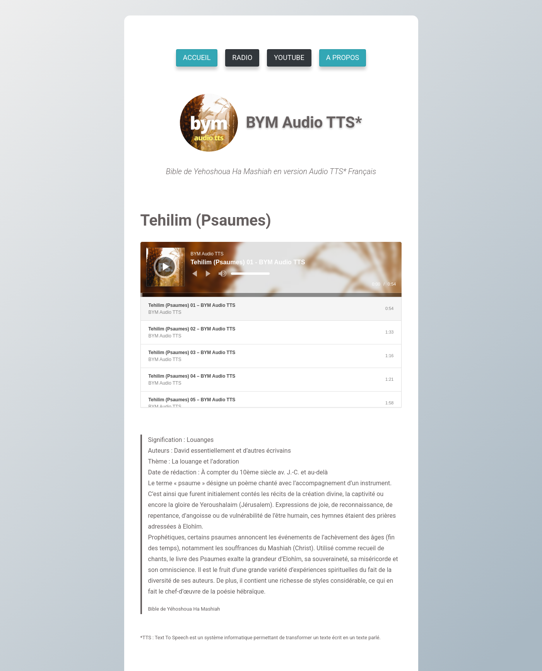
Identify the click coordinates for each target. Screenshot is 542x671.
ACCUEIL (197, 57)
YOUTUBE (289, 57)
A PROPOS (342, 57)
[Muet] (222, 273)
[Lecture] (166, 266)
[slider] (250, 273)
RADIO (242, 57)
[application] (271, 269)
